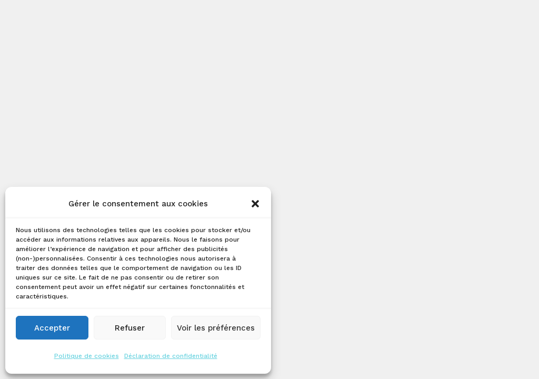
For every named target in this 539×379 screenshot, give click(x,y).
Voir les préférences (216, 328)
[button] (255, 203)
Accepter (52, 328)
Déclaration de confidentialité (170, 356)
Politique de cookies (86, 356)
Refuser (130, 328)
